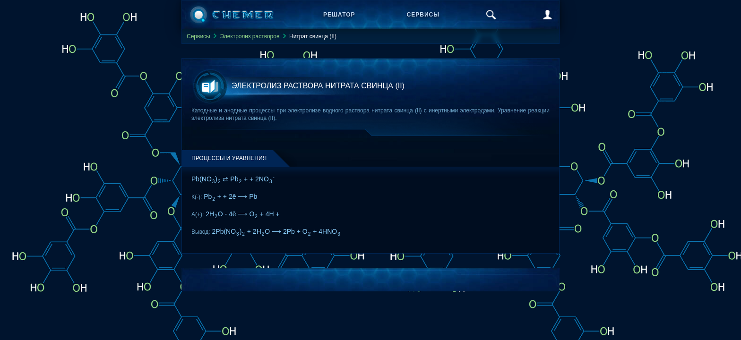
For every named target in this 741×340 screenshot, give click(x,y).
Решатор (339, 14)
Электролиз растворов (249, 36)
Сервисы (423, 14)
